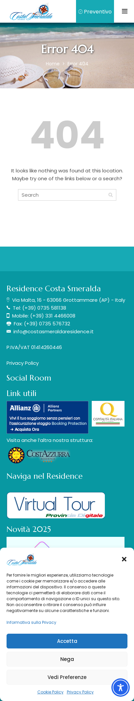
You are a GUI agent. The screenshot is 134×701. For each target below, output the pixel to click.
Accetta (67, 641)
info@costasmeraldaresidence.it (53, 331)
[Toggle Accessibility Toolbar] (120, 687)
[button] (124, 559)
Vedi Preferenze (67, 677)
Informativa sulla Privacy (31, 622)
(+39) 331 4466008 (52, 315)
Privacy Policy (80, 692)
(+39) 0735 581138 (44, 307)
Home (53, 63)
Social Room (29, 378)
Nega (67, 659)
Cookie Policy (50, 692)
